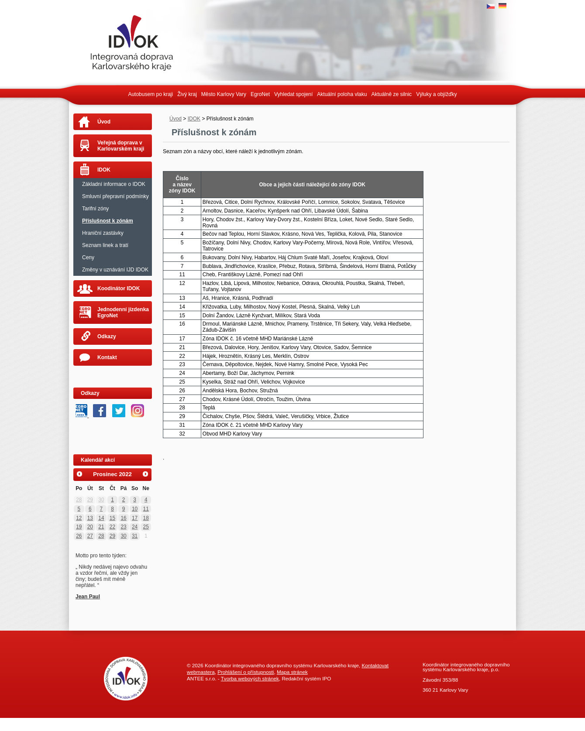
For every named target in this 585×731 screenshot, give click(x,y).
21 (101, 527)
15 (112, 518)
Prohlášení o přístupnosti (245, 672)
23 (123, 527)
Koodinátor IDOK (118, 288)
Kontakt (107, 357)
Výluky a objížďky (436, 94)
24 (135, 527)
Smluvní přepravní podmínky (115, 196)
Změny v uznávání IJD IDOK (115, 270)
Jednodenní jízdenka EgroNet (123, 312)
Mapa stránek (292, 672)
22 (112, 527)
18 (146, 518)
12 (79, 518)
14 (101, 518)
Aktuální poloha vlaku (342, 94)
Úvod (175, 119)
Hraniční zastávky (103, 233)
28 (79, 500)
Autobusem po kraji (150, 94)
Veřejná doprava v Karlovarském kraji (120, 146)
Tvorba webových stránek (250, 678)
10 (135, 509)
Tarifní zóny (95, 209)
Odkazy (106, 336)
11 (146, 509)
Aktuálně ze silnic (391, 94)
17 (135, 518)
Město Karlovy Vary (223, 94)
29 (90, 500)
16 (123, 518)
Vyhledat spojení (293, 94)
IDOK (194, 119)
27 (90, 536)
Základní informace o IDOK (113, 184)
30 (101, 500)
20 (90, 527)
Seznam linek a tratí (105, 245)
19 (79, 527)
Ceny (88, 257)
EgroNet (260, 94)
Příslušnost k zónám (107, 221)
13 (90, 518)
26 (79, 536)
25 (146, 527)
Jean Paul (88, 597)
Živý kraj (187, 94)
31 (135, 536)
